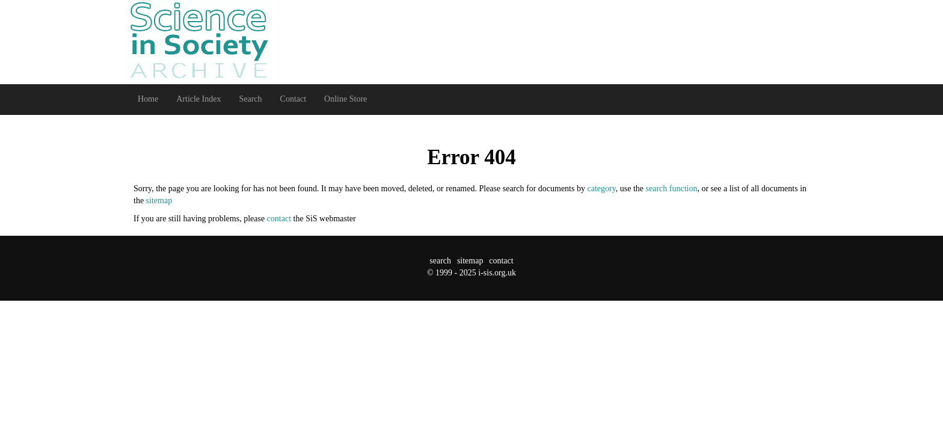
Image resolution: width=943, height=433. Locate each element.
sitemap (159, 200)
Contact (293, 98)
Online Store (345, 98)
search (440, 260)
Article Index (198, 98)
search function (672, 188)
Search (250, 98)
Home (148, 98)
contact (279, 218)
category (601, 188)
